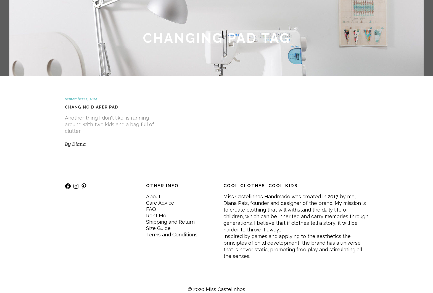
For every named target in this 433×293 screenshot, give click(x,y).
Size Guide (158, 228)
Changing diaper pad (91, 107)
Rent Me (156, 215)
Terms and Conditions (171, 234)
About (153, 196)
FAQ (151, 209)
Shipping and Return (170, 222)
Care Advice (160, 203)
